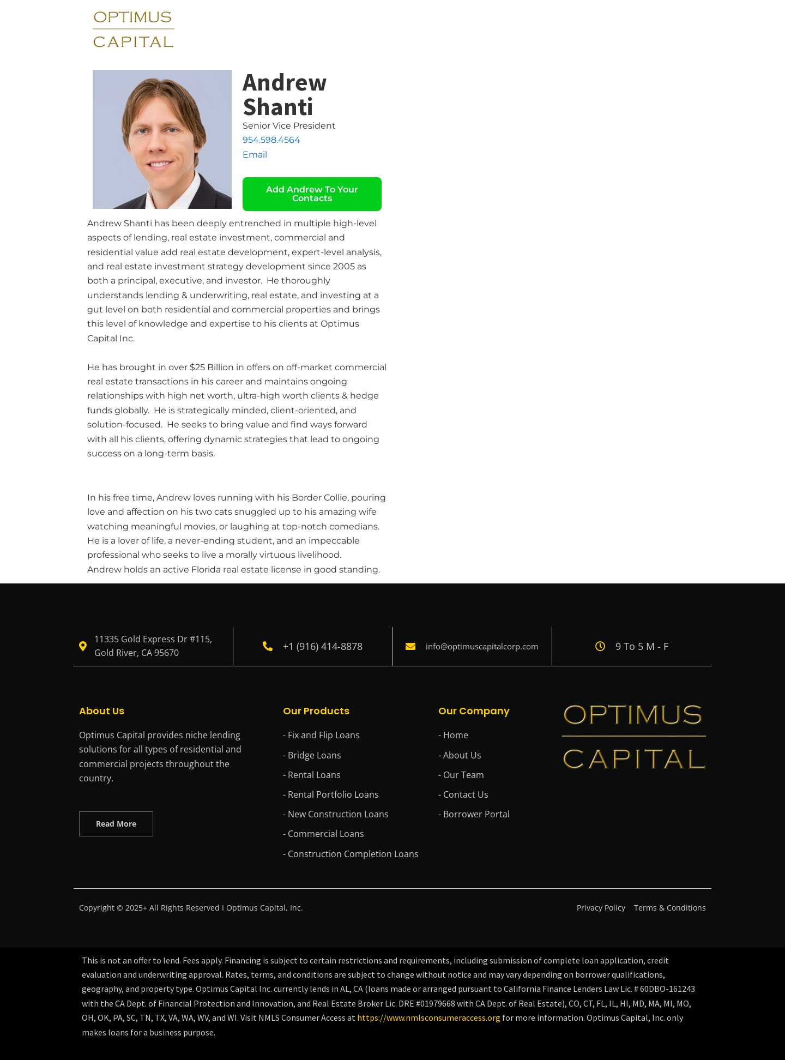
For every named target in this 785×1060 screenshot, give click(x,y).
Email (255, 154)
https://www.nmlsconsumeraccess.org (429, 1017)
